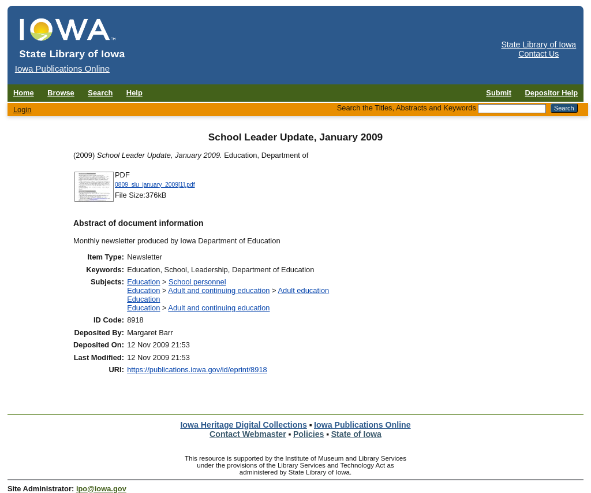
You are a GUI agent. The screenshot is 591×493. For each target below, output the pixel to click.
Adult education (303, 290)
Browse (60, 92)
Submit (498, 92)
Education (143, 281)
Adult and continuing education (219, 290)
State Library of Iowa (538, 44)
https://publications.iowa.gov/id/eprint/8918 (197, 369)
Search (100, 92)
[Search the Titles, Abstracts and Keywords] (512, 108)
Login (22, 109)
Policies (308, 434)
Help (134, 92)
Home (23, 92)
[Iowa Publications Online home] (72, 38)
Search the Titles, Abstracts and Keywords (406, 107)
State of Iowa (356, 434)
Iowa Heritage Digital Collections (243, 424)
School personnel (197, 281)
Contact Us (538, 53)
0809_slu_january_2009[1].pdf (155, 184)
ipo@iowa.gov (101, 488)
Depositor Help (551, 92)
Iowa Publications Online (362, 424)
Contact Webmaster (248, 434)
